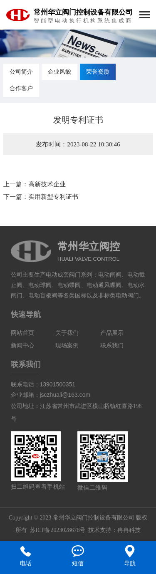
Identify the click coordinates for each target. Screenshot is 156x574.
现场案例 (67, 345)
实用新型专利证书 (53, 196)
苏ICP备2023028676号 (58, 530)
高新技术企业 (47, 184)
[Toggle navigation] (144, 15)
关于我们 (67, 333)
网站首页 (22, 333)
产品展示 (112, 333)
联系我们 (112, 345)
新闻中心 (22, 345)
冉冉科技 (129, 530)
